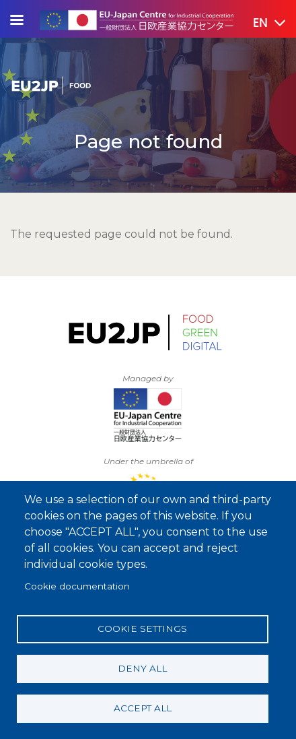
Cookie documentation (77, 586)
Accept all (143, 708)
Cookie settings (142, 628)
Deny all (142, 668)
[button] (259, 23)
